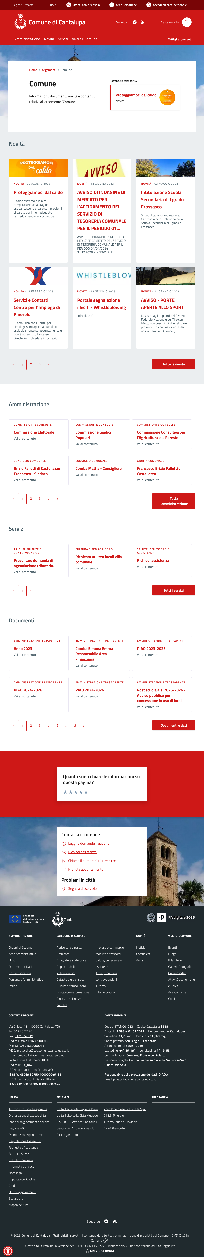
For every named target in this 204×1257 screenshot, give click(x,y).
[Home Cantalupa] (51, 22)
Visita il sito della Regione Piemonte (80, 1109)
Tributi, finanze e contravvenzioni (28, 551)
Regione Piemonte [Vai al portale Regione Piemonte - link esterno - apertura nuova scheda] (22, 5)
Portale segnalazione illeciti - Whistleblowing (101, 303)
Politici (13, 985)
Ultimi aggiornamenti (22, 1192)
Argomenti (49, 69)
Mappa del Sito (18, 1204)
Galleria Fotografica (181, 966)
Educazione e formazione (73, 992)
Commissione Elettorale (34, 432)
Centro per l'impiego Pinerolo (75, 1128)
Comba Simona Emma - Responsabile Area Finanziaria (95, 653)
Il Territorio (175, 960)
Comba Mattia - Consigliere (99, 468)
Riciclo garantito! (68, 1134)
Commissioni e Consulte (33, 424)
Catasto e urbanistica (70, 979)
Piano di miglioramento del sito (29, 1121)
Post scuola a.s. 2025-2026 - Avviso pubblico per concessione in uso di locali (161, 695)
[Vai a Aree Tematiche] (123, 5)
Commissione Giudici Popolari (93, 435)
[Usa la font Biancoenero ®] (83, 5)
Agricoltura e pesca (69, 947)
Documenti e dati (174, 725)
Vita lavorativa (105, 992)
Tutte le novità (174, 364)
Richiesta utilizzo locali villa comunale (99, 559)
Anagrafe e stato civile (71, 960)
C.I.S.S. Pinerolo (114, 1115)
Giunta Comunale (150, 461)
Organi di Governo (20, 947)
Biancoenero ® (117, 1245)
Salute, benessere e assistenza (153, 551)
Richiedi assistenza (153, 560)
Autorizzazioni (66, 973)
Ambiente (63, 953)
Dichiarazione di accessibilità (27, 1115)
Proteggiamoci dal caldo (136, 95)
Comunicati (143, 953)
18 (75, 725)
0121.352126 (23, 1031)
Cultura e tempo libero (94, 549)
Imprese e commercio (110, 947)
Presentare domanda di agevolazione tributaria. (34, 563)
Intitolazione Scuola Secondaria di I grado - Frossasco (164, 199)
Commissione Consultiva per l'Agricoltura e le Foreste (161, 435)
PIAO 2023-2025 (151, 648)
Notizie (140, 947)
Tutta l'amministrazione (174, 501)
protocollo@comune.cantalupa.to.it (41, 1055)
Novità (19, 183)
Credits (13, 1185)
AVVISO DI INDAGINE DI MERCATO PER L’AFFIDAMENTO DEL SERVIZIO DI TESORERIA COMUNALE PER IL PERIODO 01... (101, 210)
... (66, 725)
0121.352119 (24, 1036)
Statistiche (16, 1198)
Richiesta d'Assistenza (23, 1147)
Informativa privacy (21, 1166)
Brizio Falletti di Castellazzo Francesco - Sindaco (37, 471)
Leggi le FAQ (17, 1128)
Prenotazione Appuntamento (28, 1134)
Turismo (101, 985)
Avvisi (140, 960)
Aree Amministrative (22, 953)
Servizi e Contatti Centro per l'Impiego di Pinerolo (37, 307)
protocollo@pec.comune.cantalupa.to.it (43, 1050)
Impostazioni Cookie (22, 1179)
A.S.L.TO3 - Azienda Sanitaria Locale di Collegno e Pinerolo (95, 1121)
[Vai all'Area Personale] (167, 5)
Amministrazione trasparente (38, 641)
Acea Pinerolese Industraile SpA (125, 1109)
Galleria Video (177, 973)
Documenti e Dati (20, 966)
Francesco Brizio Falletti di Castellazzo (159, 471)
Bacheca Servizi (19, 1153)
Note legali (16, 1172)
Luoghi (172, 953)
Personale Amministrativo (26, 979)
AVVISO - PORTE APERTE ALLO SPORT (162, 303)
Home (33, 69)
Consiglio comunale (30, 461)
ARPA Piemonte (114, 1128)
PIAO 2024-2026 (28, 690)
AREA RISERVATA (99, 1250)
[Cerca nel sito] (187, 22)
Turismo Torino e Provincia (120, 1121)
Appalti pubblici (66, 966)
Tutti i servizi (174, 590)
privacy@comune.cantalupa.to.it (134, 1079)
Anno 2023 (23, 648)
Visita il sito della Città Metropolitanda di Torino (88, 1115)
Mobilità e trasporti (108, 953)
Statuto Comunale (21, 1160)
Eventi (172, 947)
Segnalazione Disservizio (25, 1141)
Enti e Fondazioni (20, 973)
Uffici (12, 960)
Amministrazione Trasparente (28, 1109)
